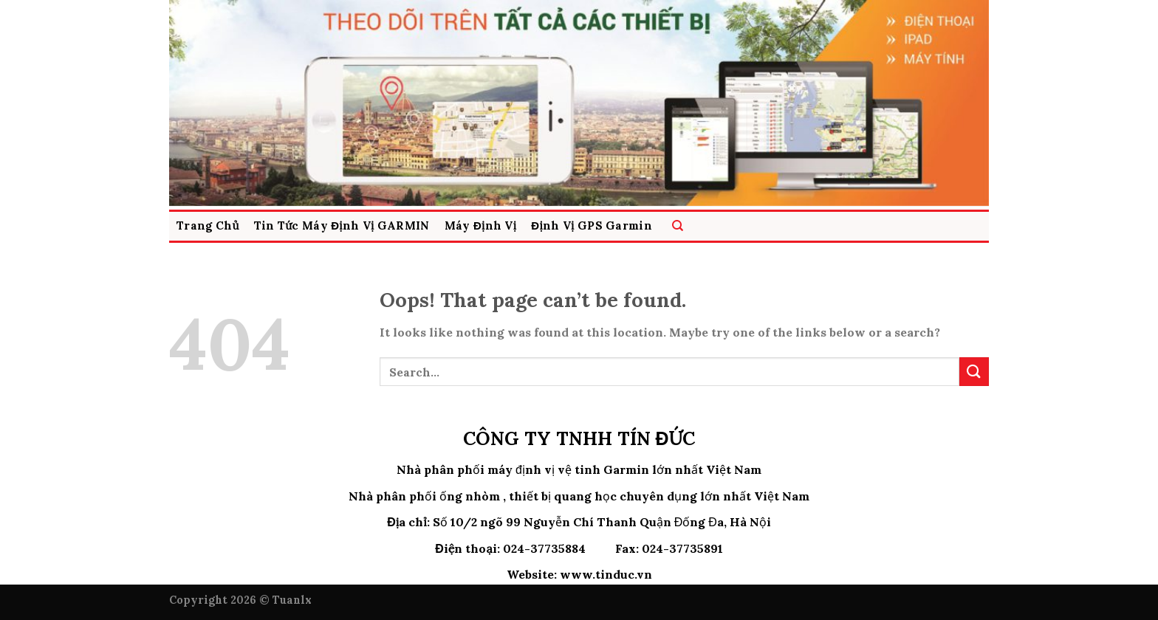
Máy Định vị (481, 225)
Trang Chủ (208, 225)
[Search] (678, 226)
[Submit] (974, 371)
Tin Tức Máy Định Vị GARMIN (342, 225)
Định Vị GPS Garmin (591, 225)
